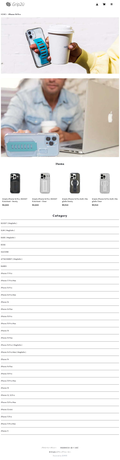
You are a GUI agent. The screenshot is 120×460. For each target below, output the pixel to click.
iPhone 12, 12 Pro (8, 395)
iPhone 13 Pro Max (8, 381)
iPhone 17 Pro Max (8, 280)
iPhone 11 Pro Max (8, 424)
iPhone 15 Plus (7, 338)
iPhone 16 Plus (7, 309)
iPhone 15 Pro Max (8, 323)
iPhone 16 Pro (6, 288)
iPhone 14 (5, 359)
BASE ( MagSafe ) (8, 238)
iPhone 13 (5, 388)
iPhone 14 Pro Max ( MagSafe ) (13, 352)
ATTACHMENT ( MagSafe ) (11, 259)
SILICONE (5, 252)
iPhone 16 (5, 302)
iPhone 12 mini (7, 409)
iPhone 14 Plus (7, 366)
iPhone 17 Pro (6, 273)
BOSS (3, 245)
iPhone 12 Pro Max (8, 402)
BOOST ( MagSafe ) (9, 223)
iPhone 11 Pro (6, 417)
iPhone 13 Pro (6, 374)
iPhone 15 (5, 331)
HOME (3, 14)
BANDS (4, 266)
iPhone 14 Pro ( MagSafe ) (11, 345)
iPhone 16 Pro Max (8, 295)
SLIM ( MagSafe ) (8, 230)
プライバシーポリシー (49, 448)
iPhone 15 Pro (6, 316)
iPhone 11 (4, 431)
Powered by (60, 456)
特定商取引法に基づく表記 (69, 448)
